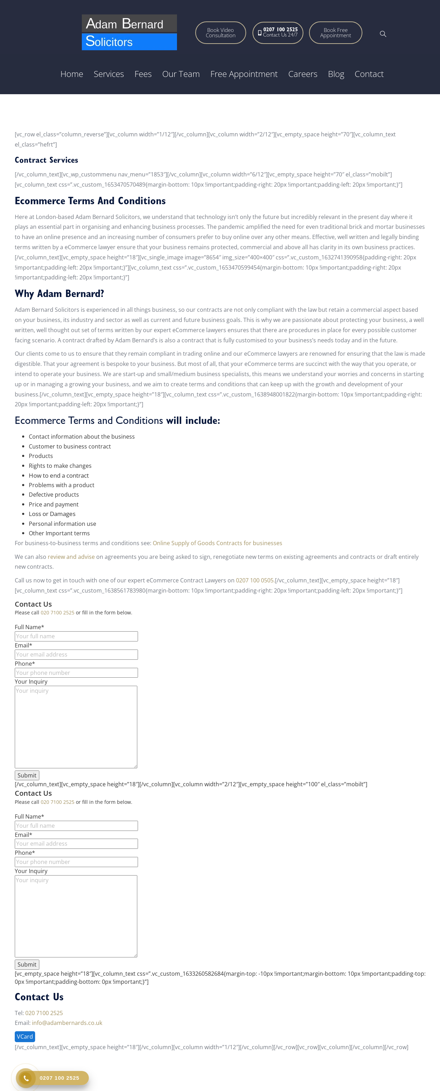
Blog (336, 73)
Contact (369, 73)
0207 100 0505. (255, 580)
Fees (143, 73)
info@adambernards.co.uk (67, 1023)
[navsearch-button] (383, 34)
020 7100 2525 (57, 612)
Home (71, 73)
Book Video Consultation (221, 32)
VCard (25, 1036)
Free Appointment (244, 73)
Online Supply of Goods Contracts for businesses (218, 543)
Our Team (181, 73)
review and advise (71, 557)
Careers (302, 73)
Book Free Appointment (335, 32)
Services (109, 73)
